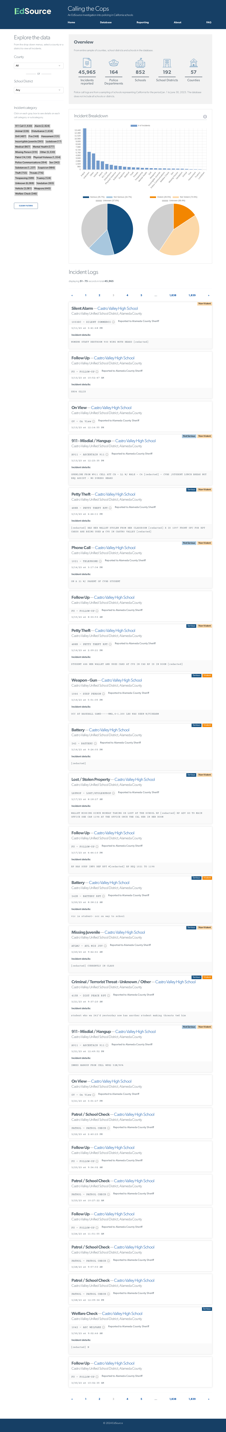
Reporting (143, 22)
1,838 (172, 295)
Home (71, 22)
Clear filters (26, 206)
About (177, 22)
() (23, 126)
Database (106, 22)
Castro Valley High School (117, 309)
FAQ (208, 22)
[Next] (208, 295)
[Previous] (72, 295)
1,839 (192, 295)
